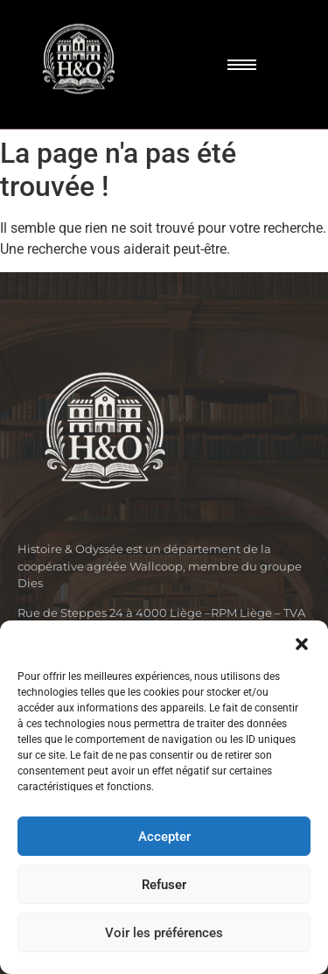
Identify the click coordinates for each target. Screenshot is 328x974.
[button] (302, 642)
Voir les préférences (164, 933)
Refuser (164, 885)
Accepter (164, 836)
